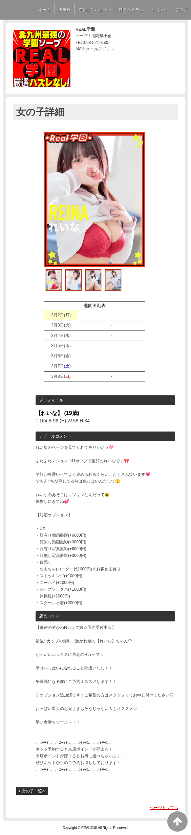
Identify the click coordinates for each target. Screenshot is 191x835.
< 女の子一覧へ (32, 791)
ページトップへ (164, 807)
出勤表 (65, 9)
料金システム (131, 9)
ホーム (45, 9)
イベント (159, 9)
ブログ (181, 9)
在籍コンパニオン (95, 9)
